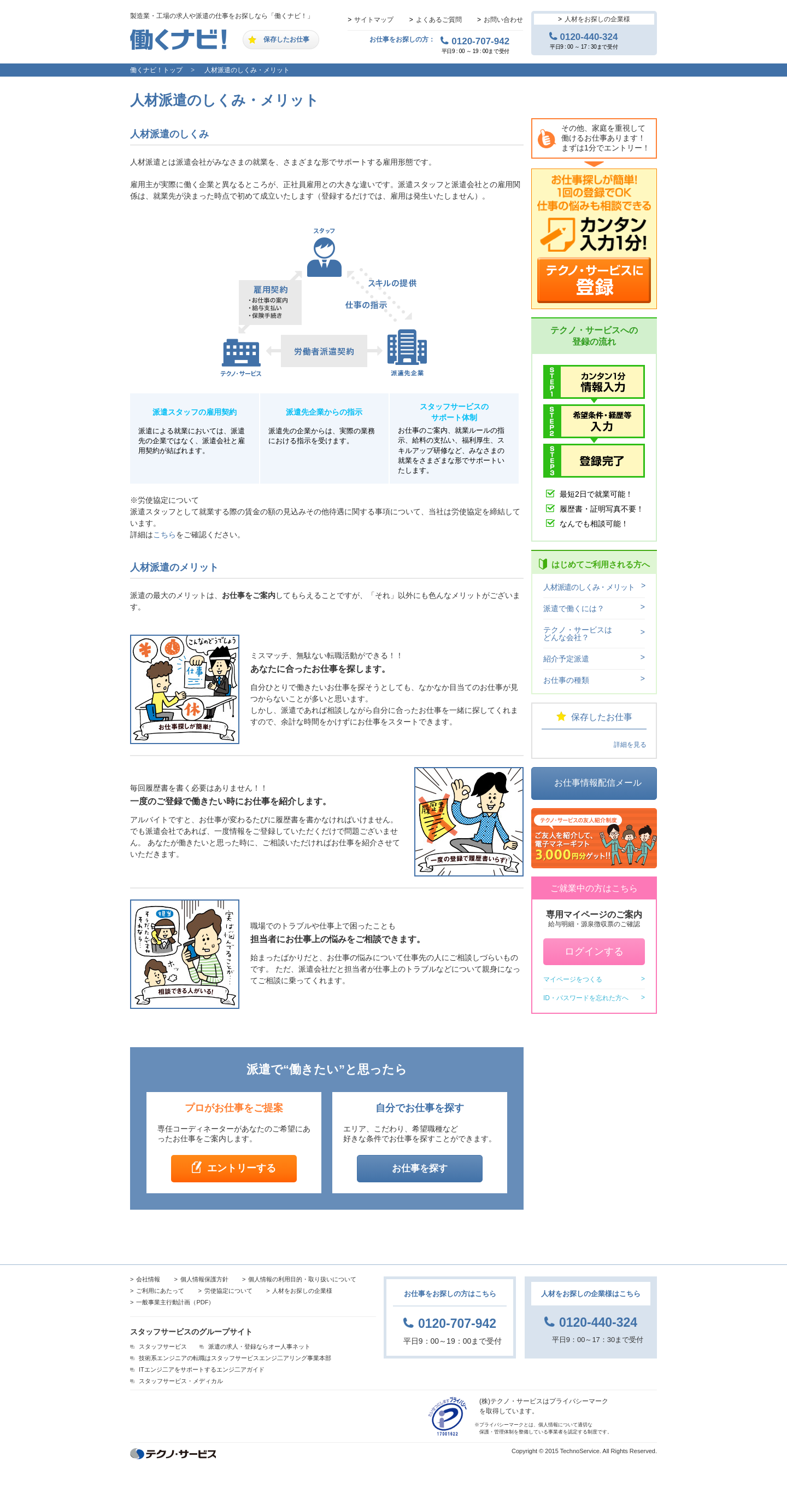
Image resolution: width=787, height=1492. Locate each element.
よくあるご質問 (439, 20)
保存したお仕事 (286, 39)
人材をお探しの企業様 (597, 19)
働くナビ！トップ (156, 70)
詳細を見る (630, 744)
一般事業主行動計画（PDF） (175, 1302)
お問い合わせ (503, 20)
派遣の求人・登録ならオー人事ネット (259, 1346)
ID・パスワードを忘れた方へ (586, 998)
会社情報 (148, 1279)
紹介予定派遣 (566, 658)
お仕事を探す (420, 1168)
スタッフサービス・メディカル (181, 1381)
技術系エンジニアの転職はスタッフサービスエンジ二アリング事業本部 (235, 1358)
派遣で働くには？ (573, 608)
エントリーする (241, 1168)
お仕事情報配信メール (598, 782)
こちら (164, 534)
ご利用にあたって (160, 1290)
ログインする (594, 951)
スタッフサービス (163, 1346)
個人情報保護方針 (204, 1279)
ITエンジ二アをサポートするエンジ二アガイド (202, 1369)
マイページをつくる (572, 979)
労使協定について (228, 1290)
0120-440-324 (589, 37)
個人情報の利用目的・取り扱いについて (302, 1279)
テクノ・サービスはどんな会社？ (577, 633)
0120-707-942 (480, 41)
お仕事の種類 (566, 680)
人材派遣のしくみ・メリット (247, 70)
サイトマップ (373, 20)
